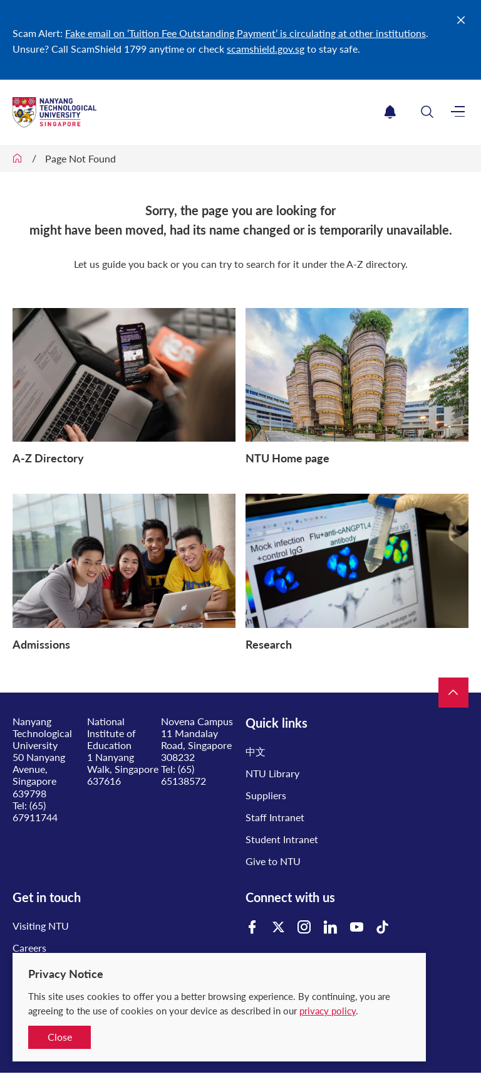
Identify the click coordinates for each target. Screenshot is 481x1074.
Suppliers (266, 795)
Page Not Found (80, 158)
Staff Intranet (275, 817)
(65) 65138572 (183, 775)
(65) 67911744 (35, 811)
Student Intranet (282, 839)
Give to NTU (273, 861)
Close (60, 1037)
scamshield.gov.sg (265, 49)
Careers (29, 948)
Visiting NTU (41, 926)
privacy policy (327, 1010)
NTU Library (272, 773)
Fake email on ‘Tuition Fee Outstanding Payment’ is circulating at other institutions (245, 33)
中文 (256, 751)
